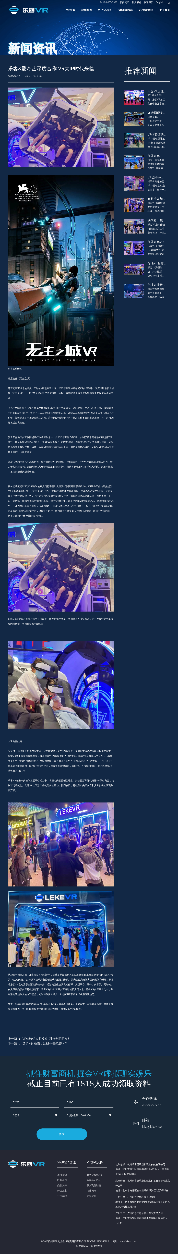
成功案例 (86, 10)
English (159, 2)
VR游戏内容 (125, 10)
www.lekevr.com (128, 1241)
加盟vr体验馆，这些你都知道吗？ (45, 1043)
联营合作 (62, 1180)
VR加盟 (70, 10)
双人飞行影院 (94, 1185)
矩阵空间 (91, 1196)
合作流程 (62, 1196)
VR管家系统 (146, 10)
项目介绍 (62, 1175)
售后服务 (136, 2)
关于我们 (164, 10)
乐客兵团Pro (93, 1180)
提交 (62, 1134)
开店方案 (62, 1190)
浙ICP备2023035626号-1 (99, 1241)
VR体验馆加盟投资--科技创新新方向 (46, 1038)
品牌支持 (62, 1185)
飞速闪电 (91, 1190)
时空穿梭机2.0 (94, 1175)
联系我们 (148, 2)
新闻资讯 (124, 2)
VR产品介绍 (105, 10)
